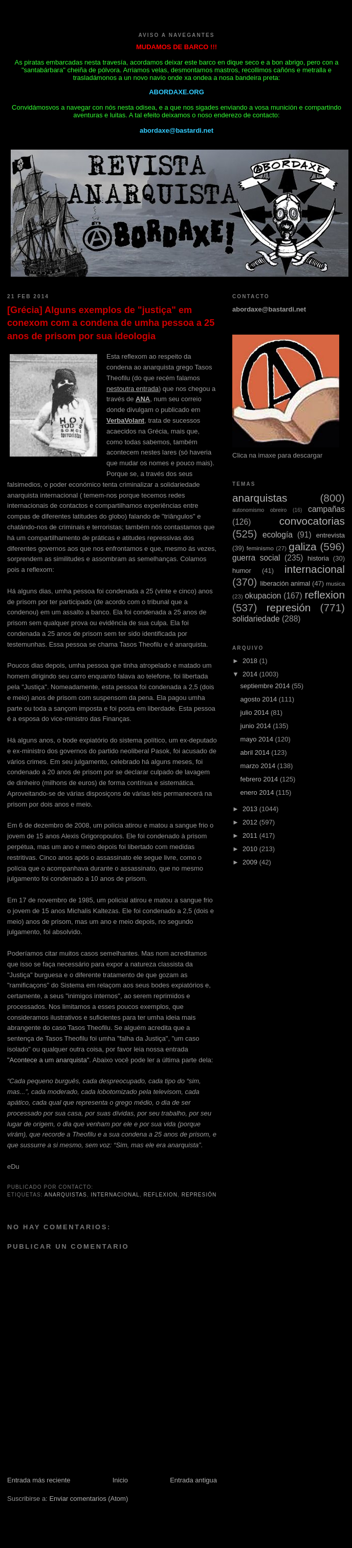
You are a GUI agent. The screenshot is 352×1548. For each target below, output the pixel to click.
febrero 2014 (260, 779)
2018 (251, 661)
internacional (115, 1195)
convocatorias (312, 521)
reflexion (160, 1195)
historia (318, 558)
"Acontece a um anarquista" (48, 1060)
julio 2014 (255, 712)
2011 (251, 835)
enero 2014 (258, 792)
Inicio (120, 1480)
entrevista (330, 535)
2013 (251, 809)
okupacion (263, 595)
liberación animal (285, 583)
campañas (326, 509)
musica (335, 583)
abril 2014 (256, 752)
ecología (277, 534)
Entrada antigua (193, 1480)
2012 (251, 822)
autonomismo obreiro (259, 510)
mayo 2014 (257, 739)
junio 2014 (256, 726)
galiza (302, 546)
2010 (251, 849)
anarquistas (66, 1195)
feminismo (260, 548)
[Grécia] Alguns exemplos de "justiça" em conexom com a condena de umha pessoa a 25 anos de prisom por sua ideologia (110, 323)
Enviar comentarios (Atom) (88, 1498)
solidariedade (256, 618)
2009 (251, 862)
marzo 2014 (258, 766)
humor (241, 570)
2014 (251, 674)
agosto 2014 (259, 699)
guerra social (256, 557)
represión (199, 1195)
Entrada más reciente (39, 1480)
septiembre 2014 (266, 686)
